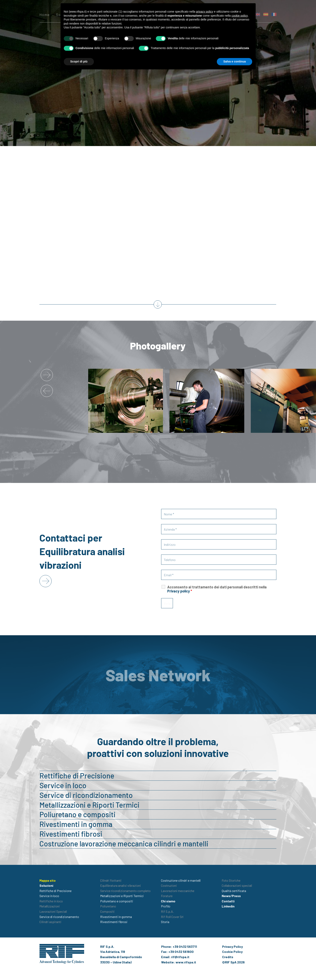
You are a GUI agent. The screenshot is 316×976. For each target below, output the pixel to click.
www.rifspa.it (186, 962)
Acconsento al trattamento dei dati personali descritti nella (217, 589)
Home (44, 15)
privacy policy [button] (204, 11)
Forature (167, 896)
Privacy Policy (232, 946)
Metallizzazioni (49, 906)
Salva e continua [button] (234, 61)
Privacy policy (178, 591)
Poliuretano (108, 906)
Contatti (228, 901)
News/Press (231, 896)
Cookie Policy (232, 951)
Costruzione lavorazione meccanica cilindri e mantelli (123, 843)
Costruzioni (169, 885)
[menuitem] (265, 14)
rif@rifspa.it (180, 957)
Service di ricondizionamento (86, 795)
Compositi (107, 911)
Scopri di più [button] (79, 61)
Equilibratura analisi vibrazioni (120, 885)
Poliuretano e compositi (77, 814)
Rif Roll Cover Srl (172, 917)
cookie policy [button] (239, 15)
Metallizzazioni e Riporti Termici (89, 804)
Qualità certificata (234, 891)
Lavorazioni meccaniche (177, 891)
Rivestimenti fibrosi (70, 833)
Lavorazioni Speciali (53, 911)
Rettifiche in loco (51, 901)
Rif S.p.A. (167, 911)
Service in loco (62, 785)
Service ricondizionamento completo (125, 891)
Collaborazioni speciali (237, 885)
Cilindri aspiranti (50, 922)
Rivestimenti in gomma (75, 824)
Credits (227, 957)
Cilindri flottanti (111, 880)
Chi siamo (168, 901)
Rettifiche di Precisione (76, 775)
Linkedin (228, 906)
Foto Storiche (231, 880)
